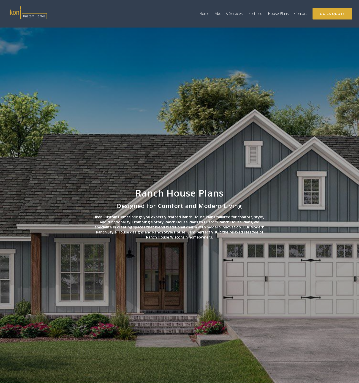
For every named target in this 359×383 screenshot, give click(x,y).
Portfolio (255, 13)
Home (204, 13)
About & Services (229, 13)
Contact (300, 13)
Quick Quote (332, 13)
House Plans (278, 13)
